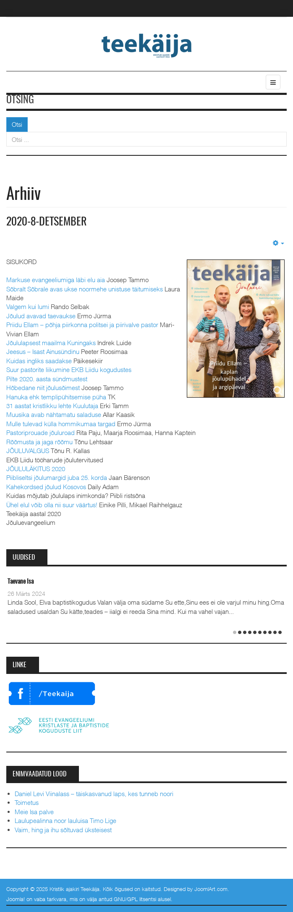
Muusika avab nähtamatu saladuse (53, 414)
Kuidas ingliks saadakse (39, 360)
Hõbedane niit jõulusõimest (43, 387)
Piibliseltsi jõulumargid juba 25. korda (56, 477)
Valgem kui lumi (27, 306)
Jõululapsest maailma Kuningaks (51, 342)
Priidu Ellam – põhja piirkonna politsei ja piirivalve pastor (82, 324)
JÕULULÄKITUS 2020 (35, 468)
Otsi (17, 124)
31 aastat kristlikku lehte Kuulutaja (52, 405)
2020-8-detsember (46, 222)
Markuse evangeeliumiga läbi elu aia (55, 279)
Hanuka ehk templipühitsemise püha (56, 397)
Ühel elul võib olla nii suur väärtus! (51, 504)
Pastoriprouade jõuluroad (40, 432)
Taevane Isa (21, 582)
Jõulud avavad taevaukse (41, 316)
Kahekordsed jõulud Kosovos (46, 486)
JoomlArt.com (211, 889)
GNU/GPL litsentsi (135, 899)
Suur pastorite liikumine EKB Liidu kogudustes (68, 369)
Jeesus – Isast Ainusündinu (42, 351)
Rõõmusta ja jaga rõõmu (39, 442)
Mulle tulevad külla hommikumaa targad (60, 423)
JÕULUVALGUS (27, 450)
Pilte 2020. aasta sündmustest (46, 379)
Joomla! (15, 899)
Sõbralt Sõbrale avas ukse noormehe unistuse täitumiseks (84, 289)
